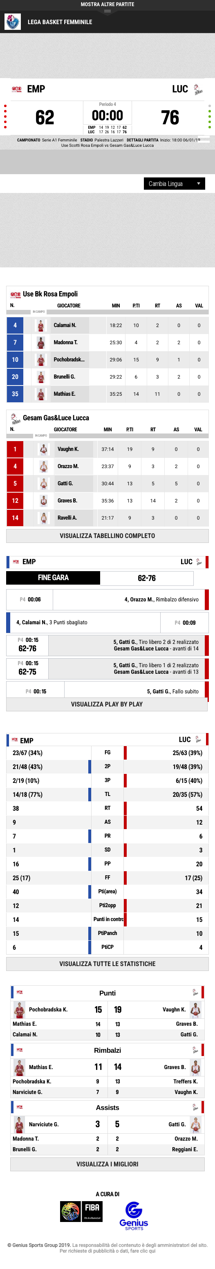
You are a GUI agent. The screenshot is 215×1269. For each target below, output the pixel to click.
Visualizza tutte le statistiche (107, 964)
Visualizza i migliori (107, 1164)
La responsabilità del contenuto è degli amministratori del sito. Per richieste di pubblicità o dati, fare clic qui (134, 1248)
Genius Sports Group (133, 1216)
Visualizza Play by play (107, 704)
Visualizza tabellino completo (107, 536)
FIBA (81, 1216)
